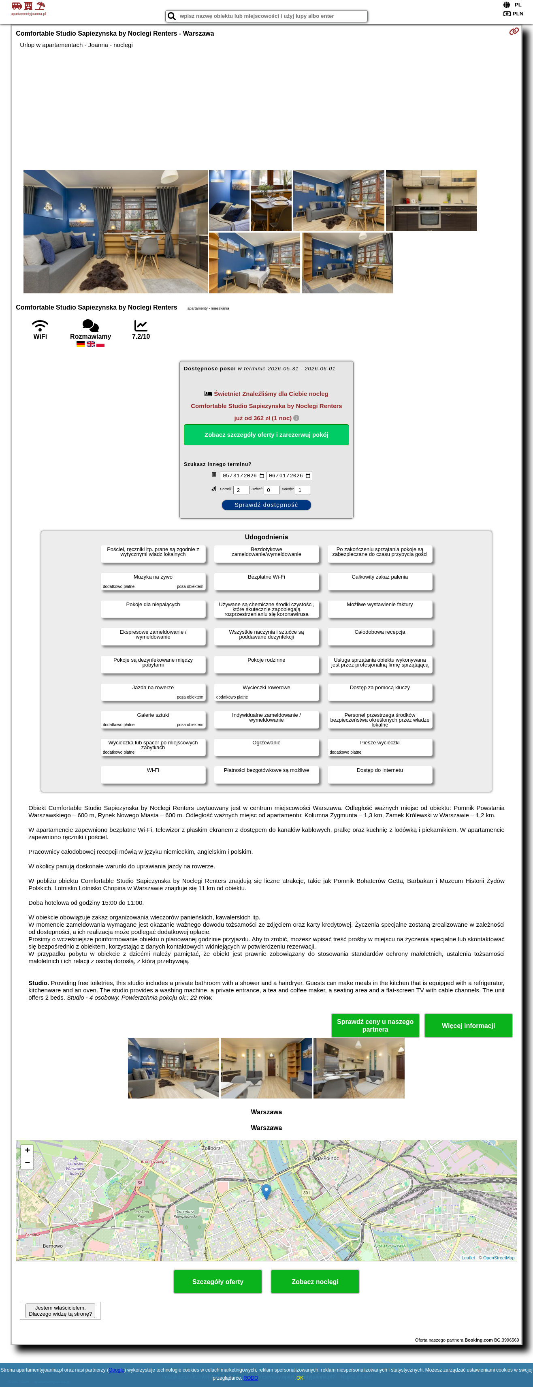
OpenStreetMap (499, 1257)
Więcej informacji (468, 1025)
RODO (250, 1378)
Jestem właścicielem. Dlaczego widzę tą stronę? (60, 1311)
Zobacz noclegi (315, 1281)
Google (116, 1370)
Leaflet (468, 1257)
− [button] (27, 1163)
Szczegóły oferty (217, 1281)
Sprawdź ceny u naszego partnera (375, 1025)
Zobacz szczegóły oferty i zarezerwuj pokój (266, 434)
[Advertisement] (266, 109)
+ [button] (27, 1151)
